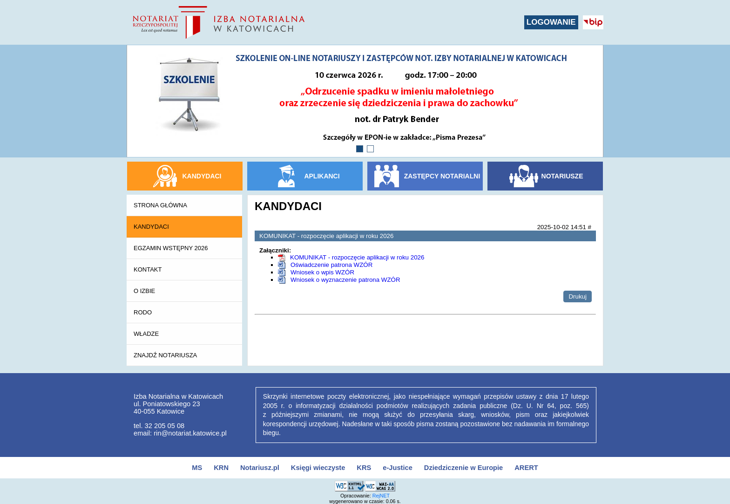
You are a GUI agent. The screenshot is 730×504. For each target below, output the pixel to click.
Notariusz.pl (259, 467)
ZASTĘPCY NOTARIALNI (442, 176)
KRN (221, 467)
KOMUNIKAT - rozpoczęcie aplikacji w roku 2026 (357, 257)
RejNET (381, 495)
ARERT (526, 467)
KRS (364, 467)
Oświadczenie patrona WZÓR (331, 264)
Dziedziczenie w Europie (463, 467)
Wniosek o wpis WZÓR (322, 272)
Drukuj (577, 296)
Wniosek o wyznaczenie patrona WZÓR (345, 279)
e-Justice (397, 467)
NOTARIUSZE (562, 176)
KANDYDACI (202, 176)
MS (197, 467)
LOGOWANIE (551, 22)
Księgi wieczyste (318, 467)
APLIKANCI (321, 176)
